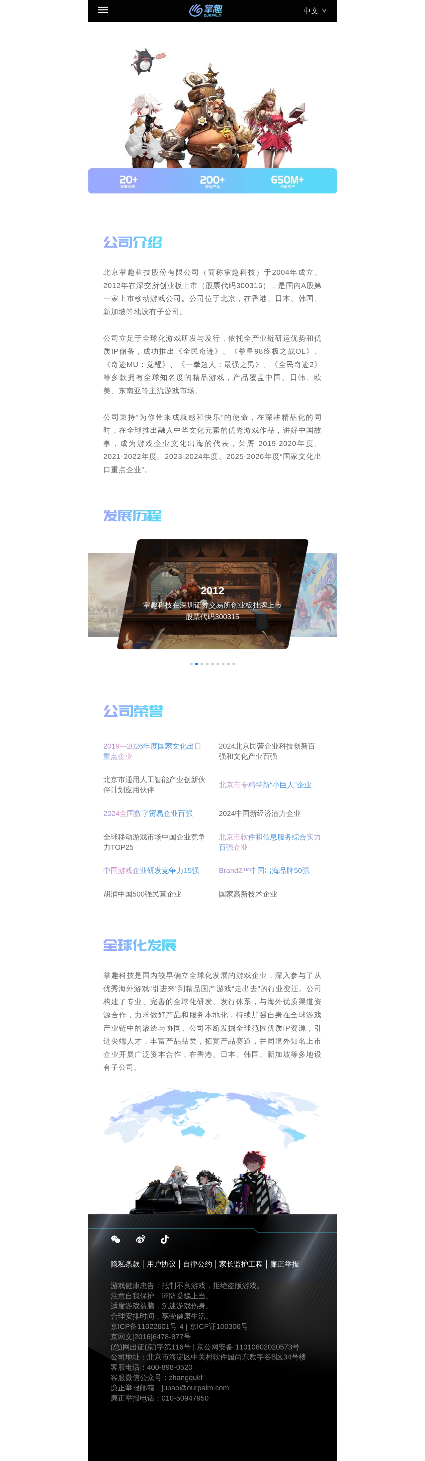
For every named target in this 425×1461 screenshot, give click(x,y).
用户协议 (161, 1264)
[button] (191, 664)
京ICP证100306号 (219, 1326)
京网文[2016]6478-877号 (151, 1337)
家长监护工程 (241, 1264)
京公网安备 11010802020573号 (248, 1347)
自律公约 (197, 1264)
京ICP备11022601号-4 (147, 1326)
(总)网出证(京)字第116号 (151, 1347)
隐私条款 (125, 1264)
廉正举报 (284, 1264)
